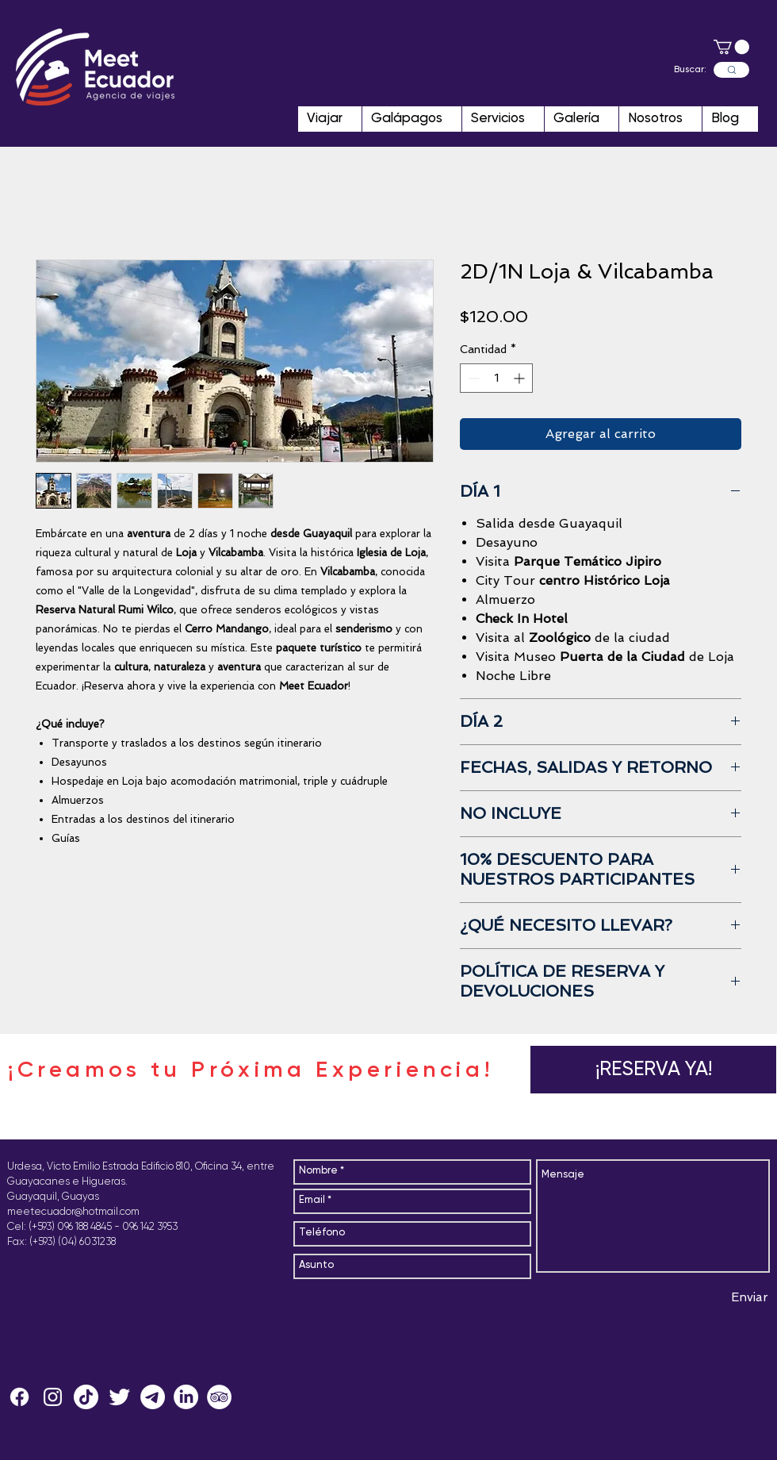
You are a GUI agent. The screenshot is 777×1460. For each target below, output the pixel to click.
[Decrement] (472, 378)
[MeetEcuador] (52, 1397)
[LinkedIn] (186, 1397)
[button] (731, 47)
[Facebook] (19, 1397)
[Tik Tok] (86, 1397)
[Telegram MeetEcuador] (152, 1397)
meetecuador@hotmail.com (73, 1212)
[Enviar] (749, 1298)
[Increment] (520, 378)
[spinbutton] (496, 378)
